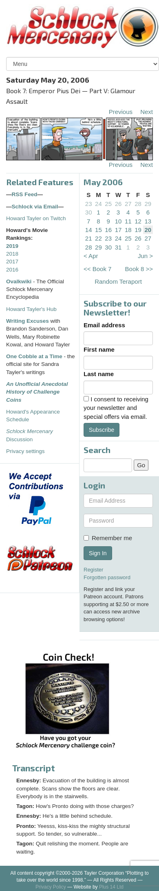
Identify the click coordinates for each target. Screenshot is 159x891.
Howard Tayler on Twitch (36, 218)
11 (128, 221)
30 (88, 212)
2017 (12, 261)
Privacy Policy (50, 887)
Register (93, 570)
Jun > (145, 255)
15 (98, 229)
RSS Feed (25, 194)
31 (118, 247)
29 (148, 203)
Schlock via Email (35, 207)
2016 (12, 270)
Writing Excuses (27, 321)
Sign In (98, 553)
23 (88, 203)
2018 (12, 254)
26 (118, 203)
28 (138, 203)
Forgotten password (107, 577)
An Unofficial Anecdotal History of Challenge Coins (37, 392)
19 (138, 229)
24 (98, 203)
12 (138, 221)
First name (99, 349)
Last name (99, 373)
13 (148, 221)
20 (148, 229)
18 (128, 229)
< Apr (91, 255)
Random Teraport (118, 281)
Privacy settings (25, 451)
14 (88, 229)
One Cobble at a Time (34, 356)
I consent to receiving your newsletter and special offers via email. (116, 408)
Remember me (108, 537)
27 (128, 203)
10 (118, 221)
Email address (104, 325)
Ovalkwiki (19, 281)
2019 (12, 246)
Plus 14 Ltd (111, 887)
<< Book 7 (97, 268)
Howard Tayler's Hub (31, 309)
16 (108, 229)
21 (88, 238)
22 (98, 238)
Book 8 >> (139, 268)
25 (108, 203)
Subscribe (101, 430)
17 (118, 229)
